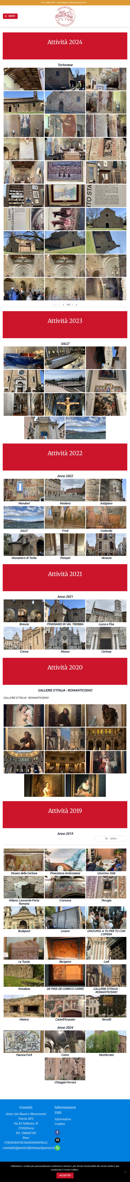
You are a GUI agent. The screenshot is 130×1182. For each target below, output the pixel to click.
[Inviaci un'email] (57, 1140)
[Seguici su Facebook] (57, 1132)
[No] (125, 1173)
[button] (10, 16)
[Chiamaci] (57, 1147)
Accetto (65, 1175)
